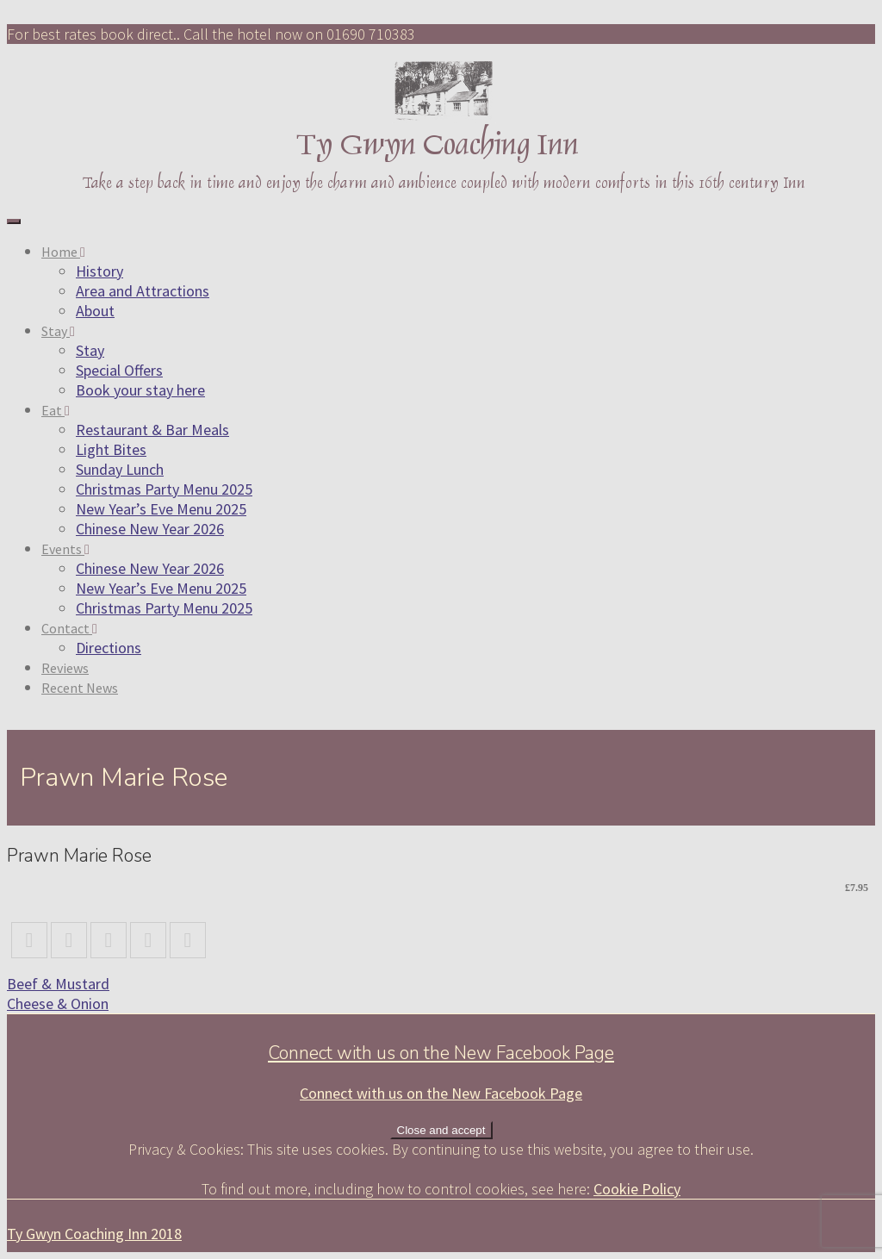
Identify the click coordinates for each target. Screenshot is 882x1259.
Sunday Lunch (120, 469)
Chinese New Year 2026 (150, 529)
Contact (69, 628)
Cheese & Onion (58, 1003)
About (95, 311)
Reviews (65, 667)
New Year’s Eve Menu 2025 (161, 509)
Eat (55, 410)
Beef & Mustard (58, 984)
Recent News (79, 687)
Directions (108, 648)
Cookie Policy (636, 1189)
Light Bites (111, 449)
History (99, 271)
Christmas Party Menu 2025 (164, 489)
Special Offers (119, 370)
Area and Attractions (142, 291)
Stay (58, 331)
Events (65, 549)
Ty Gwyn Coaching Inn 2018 (94, 1233)
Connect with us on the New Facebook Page (441, 1053)
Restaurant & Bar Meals (152, 429)
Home (63, 251)
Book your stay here (140, 390)
